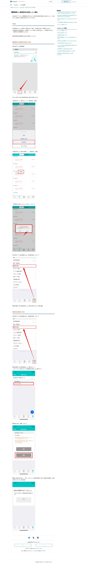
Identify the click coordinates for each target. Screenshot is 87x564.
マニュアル (16, 4)
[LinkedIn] (38, 538)
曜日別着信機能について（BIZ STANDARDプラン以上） (67, 38)
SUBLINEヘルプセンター (14, 7)
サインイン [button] (74, 1)
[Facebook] (29, 538)
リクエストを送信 (36, 550)
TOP (11, 4)
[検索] (54, 1)
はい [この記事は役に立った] (23, 545)
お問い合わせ (66, 1)
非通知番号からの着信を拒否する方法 (65, 48)
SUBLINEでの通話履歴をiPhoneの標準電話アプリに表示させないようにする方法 (67, 16)
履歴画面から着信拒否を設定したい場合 (65, 53)
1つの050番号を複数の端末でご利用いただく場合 (67, 22)
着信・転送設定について (62, 32)
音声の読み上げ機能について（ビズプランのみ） (67, 40)
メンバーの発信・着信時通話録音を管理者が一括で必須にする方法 (67, 46)
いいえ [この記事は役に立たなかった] (44, 545)
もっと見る (59, 54)
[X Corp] (33, 538)
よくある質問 (22, 4)
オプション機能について (62, 24)
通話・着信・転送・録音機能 (30, 7)
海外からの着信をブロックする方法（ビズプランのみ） (67, 19)
